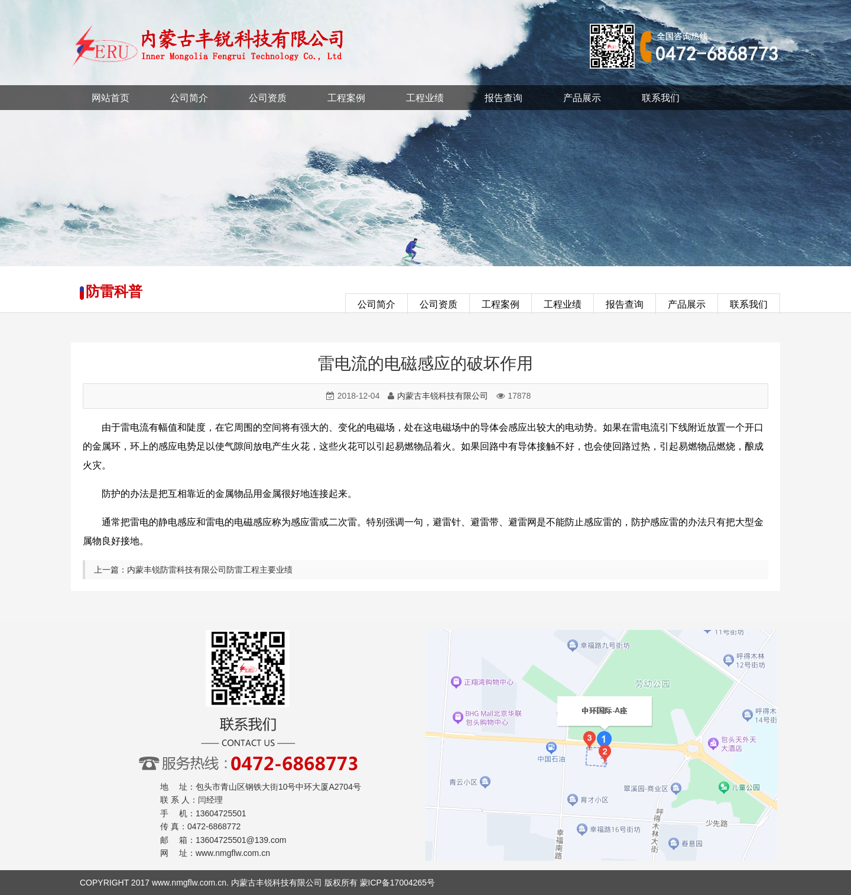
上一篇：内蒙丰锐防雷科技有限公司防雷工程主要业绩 (193, 569)
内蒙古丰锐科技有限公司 (442, 395)
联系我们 (661, 98)
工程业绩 (425, 98)
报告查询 (503, 98)
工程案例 (346, 98)
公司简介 (189, 98)
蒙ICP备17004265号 (398, 882)
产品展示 (582, 98)
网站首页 (110, 98)
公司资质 (268, 98)
